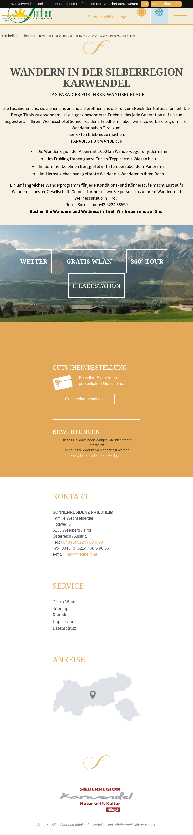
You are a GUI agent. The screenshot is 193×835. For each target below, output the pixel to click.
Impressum (63, 621)
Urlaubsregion (67, 36)
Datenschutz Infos (166, 4)
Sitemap (60, 608)
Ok (144, 4)
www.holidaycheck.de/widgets (96, 455)
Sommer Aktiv (99, 36)
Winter (159, 12)
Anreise (69, 659)
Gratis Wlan (64, 602)
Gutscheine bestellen (84, 399)
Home (42, 36)
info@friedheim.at (81, 554)
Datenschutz (64, 628)
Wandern (126, 36)
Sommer (142, 12)
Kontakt (60, 615)
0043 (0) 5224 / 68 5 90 (82, 542)
